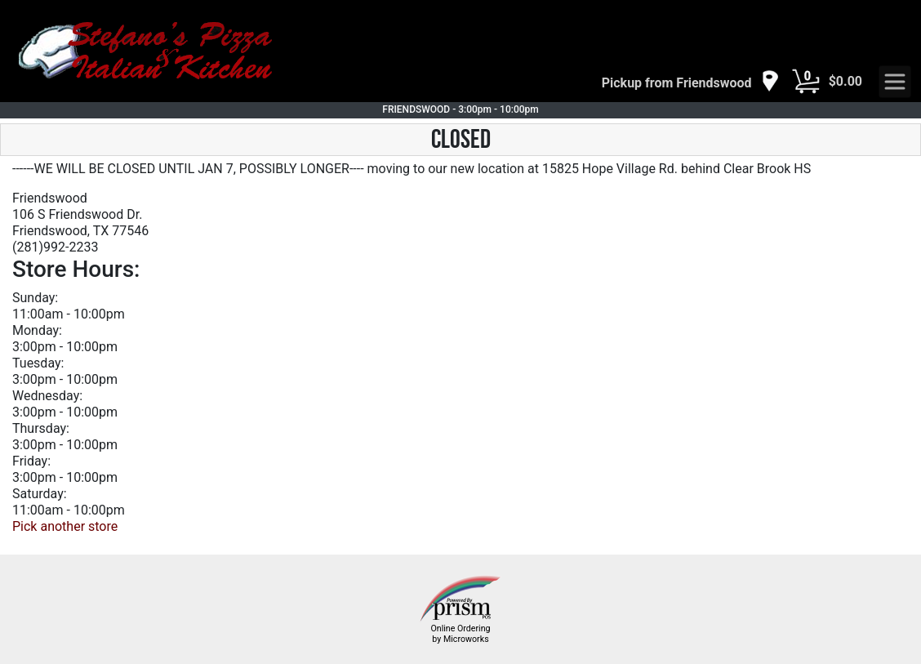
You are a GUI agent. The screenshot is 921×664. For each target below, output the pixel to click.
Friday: (31, 461)
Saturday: (39, 493)
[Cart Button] (806, 81)
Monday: (37, 330)
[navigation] (690, 82)
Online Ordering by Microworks (460, 633)
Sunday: (35, 297)
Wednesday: (47, 395)
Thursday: (40, 428)
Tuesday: (38, 363)
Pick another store (65, 526)
